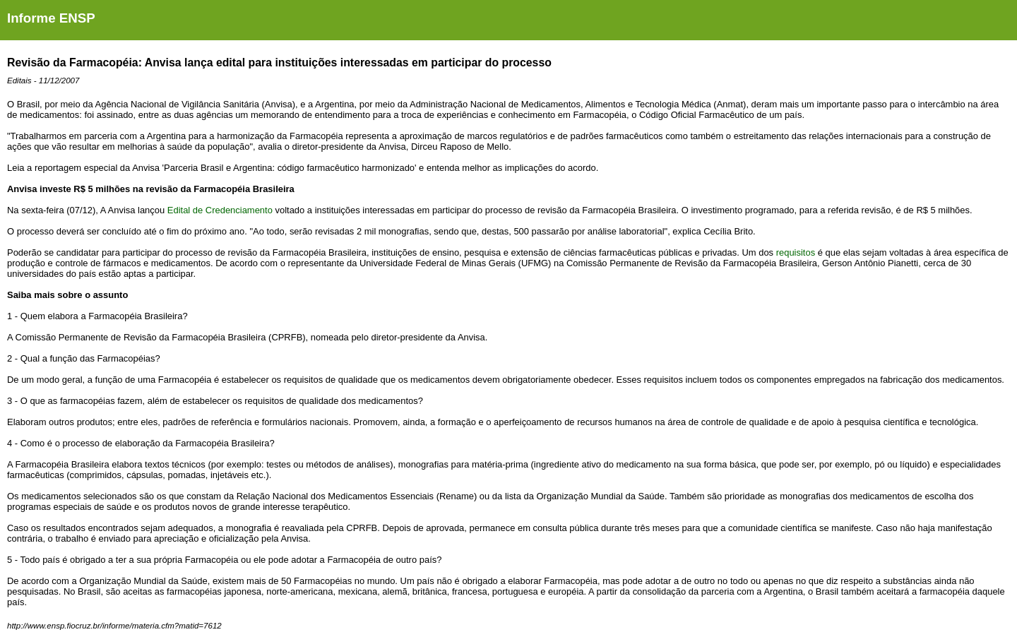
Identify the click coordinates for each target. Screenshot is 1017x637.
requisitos (795, 252)
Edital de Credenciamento (220, 210)
